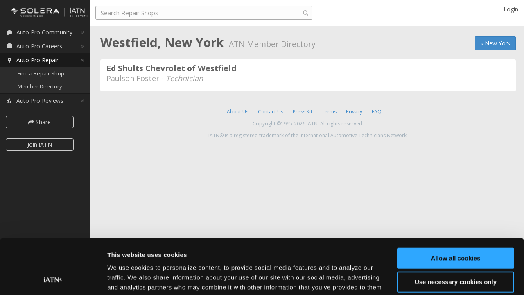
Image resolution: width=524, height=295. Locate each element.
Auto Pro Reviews (37, 101)
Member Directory (42, 87)
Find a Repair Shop (43, 73)
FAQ (377, 111)
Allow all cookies (456, 207)
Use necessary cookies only (456, 231)
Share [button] (42, 122)
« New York (495, 43)
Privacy (354, 111)
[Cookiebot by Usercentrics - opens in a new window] (53, 279)
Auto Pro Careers (36, 46)
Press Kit (302, 111)
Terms (329, 111)
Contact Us (270, 111)
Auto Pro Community (41, 32)
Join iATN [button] (41, 145)
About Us (237, 111)
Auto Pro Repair (34, 60)
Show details (126, 278)
